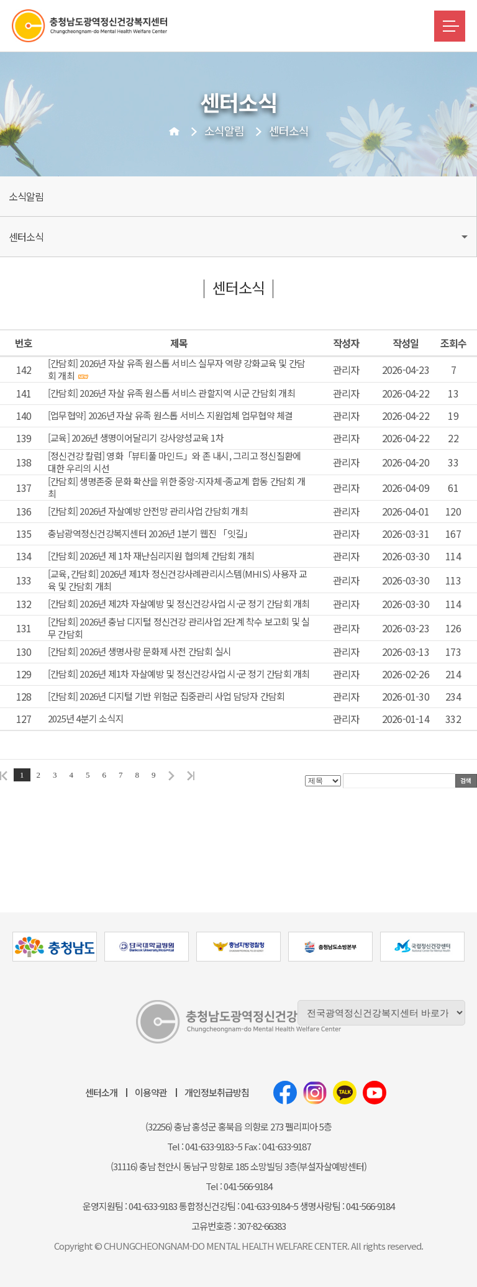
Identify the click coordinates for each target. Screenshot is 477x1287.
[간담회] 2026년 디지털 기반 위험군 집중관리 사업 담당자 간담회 (166, 696)
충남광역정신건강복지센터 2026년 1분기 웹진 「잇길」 (150, 533)
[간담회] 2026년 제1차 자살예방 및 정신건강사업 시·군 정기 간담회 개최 (179, 674)
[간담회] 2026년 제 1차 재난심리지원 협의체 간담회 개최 (151, 556)
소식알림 (224, 130)
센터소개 (101, 1092)
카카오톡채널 (345, 1092)
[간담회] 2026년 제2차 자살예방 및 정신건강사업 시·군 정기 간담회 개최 (179, 604)
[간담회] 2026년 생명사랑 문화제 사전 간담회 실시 (140, 651)
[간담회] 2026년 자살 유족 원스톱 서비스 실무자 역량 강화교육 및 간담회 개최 (177, 369)
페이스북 (285, 1092)
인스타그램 (315, 1092)
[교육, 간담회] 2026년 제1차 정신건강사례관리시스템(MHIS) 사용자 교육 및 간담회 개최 (177, 580)
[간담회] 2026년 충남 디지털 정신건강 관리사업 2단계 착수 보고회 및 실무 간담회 (179, 628)
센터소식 (289, 130)
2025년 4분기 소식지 (86, 718)
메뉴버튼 (449, 26)
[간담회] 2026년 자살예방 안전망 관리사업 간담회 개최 (148, 511)
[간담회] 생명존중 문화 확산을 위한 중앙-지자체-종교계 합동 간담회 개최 (176, 487)
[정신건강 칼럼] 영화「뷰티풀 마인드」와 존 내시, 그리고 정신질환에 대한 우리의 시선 (174, 462)
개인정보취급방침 (216, 1092)
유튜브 (374, 1092)
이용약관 (151, 1092)
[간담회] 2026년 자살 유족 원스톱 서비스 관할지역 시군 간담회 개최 (171, 393)
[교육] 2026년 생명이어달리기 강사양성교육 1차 (136, 438)
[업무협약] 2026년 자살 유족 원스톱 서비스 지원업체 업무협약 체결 (170, 415)
